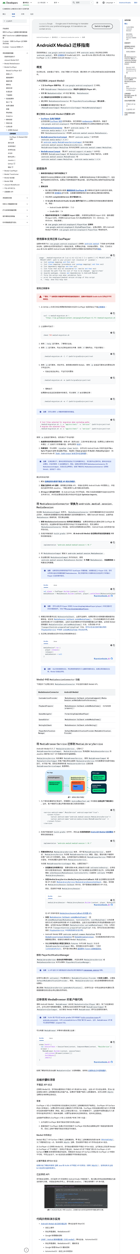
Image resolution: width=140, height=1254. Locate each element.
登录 (135, 3)
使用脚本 (57, 193)
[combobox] (83, 3)
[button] (13, 53)
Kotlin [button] (46, 585)
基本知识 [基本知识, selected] (26, 3)
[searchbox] (15, 21)
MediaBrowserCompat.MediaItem (58, 937)
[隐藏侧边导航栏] (26, 1250)
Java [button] (55, 585)
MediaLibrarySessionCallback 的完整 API (75, 913)
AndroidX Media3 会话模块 (102, 832)
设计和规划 (41, 3)
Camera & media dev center (16, 9)
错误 (78, 444)
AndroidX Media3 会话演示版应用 (54, 1224)
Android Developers (43, 37)
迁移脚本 (61, 55)
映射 (99, 249)
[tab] (46, 585)
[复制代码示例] (114, 255)
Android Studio (125, 3)
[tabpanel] (78, 594)
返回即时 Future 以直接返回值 (89, 949)
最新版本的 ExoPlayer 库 (77, 190)
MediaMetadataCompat (84, 937)
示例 (22, 14)
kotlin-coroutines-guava (90, 1017)
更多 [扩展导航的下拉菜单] (55, 3)
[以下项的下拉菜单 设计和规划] (48, 2)
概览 (4, 14)
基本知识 (55, 37)
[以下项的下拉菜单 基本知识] (32, 2)
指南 (83, 37)
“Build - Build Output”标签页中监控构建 (70, 453)
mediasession (87, 121)
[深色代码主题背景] (111, 255)
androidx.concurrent (50, 1020)
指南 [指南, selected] (13, 14)
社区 (32, 14)
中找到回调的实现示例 (66, 930)
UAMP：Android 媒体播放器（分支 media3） (58, 1239)
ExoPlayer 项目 (56, 121)
